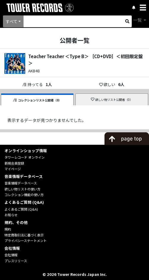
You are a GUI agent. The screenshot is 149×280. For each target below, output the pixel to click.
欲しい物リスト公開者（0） (112, 99)
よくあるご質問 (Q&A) (21, 209)
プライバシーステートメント (25, 240)
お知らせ (11, 214)
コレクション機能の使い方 (24, 194)
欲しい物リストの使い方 (22, 189)
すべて (12, 21)
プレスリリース (15, 260)
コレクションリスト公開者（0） (37, 100)
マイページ (12, 168)
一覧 (137, 20)
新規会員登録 (14, 163)
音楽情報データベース (20, 183)
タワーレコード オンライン (24, 157)
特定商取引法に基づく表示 (24, 235)
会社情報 (11, 254)
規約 (7, 229)
